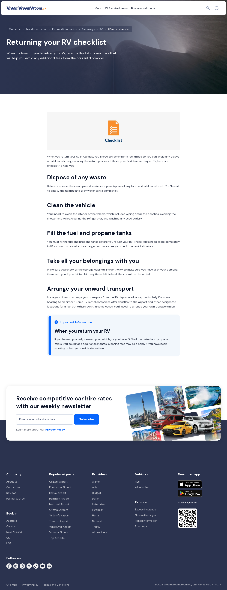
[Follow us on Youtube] (42, 565)
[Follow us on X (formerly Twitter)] (29, 565)
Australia (11, 521)
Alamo (96, 482)
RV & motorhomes (96, 8)
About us (11, 482)
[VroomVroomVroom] (26, 8)
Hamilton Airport (59, 498)
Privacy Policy (55, 429)
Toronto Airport (58, 521)
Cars (79, 8)
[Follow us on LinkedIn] (49, 565)
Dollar (95, 498)
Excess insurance (145, 509)
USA (8, 543)
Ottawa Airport (58, 510)
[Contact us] (209, 8)
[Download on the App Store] (190, 484)
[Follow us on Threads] (22, 565)
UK (8, 537)
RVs (137, 482)
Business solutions (123, 8)
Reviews (11, 493)
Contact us (13, 487)
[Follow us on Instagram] (15, 565)
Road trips (141, 526)
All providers (99, 532)
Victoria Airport (58, 532)
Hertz (95, 515)
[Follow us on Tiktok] (35, 565)
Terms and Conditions (56, 584)
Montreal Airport (59, 504)
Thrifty (96, 527)
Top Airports (57, 538)
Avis (94, 487)
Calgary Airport (58, 482)
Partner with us (15, 498)
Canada (11, 526)
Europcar (97, 510)
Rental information (146, 521)
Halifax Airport (57, 493)
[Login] (216, 8)
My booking (183, 8)
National (97, 521)
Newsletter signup (146, 515)
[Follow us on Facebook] (9, 565)
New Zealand (14, 532)
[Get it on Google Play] (190, 493)
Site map (11, 584)
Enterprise (98, 504)
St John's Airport (59, 515)
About (169, 8)
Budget (96, 493)
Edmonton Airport (60, 487)
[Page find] (200, 8)
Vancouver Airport (60, 527)
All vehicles (142, 487)
